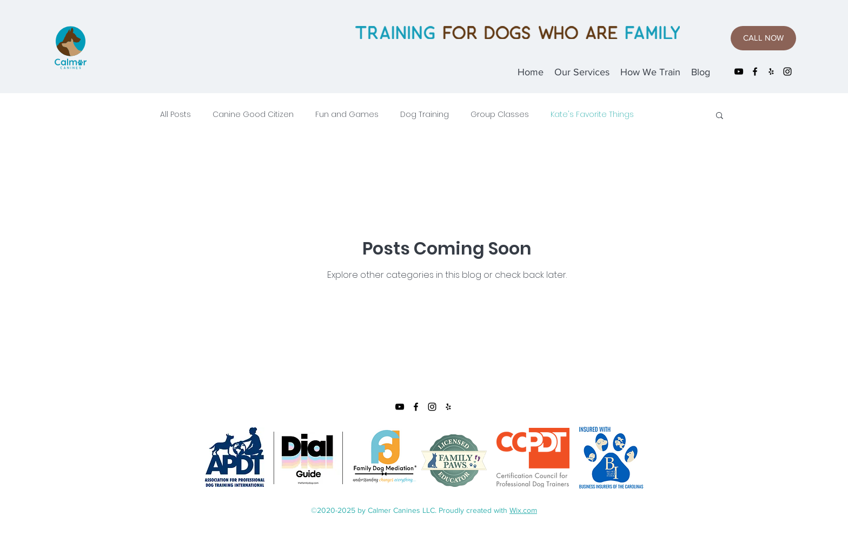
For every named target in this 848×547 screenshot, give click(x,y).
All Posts (175, 114)
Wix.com (523, 510)
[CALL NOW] (763, 38)
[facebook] (755, 71)
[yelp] (771, 71)
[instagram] (787, 71)
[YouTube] (738, 71)
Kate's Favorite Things (592, 114)
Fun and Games (347, 114)
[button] (719, 116)
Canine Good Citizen (253, 114)
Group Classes (500, 114)
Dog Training (424, 114)
